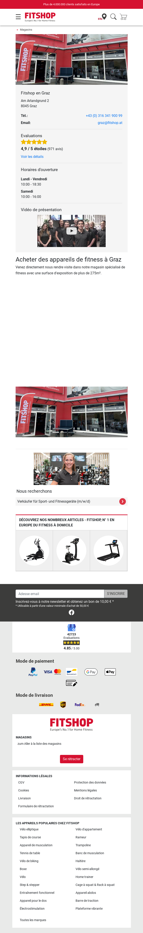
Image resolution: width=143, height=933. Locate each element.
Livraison (24, 798)
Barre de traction (87, 901)
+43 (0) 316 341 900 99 (104, 116)
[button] (21, 411)
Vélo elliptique (29, 829)
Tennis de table (30, 853)
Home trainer (84, 877)
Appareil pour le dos (33, 901)
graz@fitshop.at (110, 123)
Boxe (23, 869)
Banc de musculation (90, 853)
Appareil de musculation (36, 845)
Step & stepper (30, 885)
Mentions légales (85, 790)
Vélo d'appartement (89, 829)
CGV (21, 782)
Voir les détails (32, 157)
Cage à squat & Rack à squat (95, 885)
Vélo (23, 877)
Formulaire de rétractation (36, 806)
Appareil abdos (86, 893)
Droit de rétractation (87, 798)
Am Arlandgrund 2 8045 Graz (35, 103)
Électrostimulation (32, 909)
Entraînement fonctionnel (37, 893)
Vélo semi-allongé (87, 869)
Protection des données (90, 782)
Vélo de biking (29, 861)
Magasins (26, 29)
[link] (71, 613)
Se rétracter (71, 759)
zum (39, 744)
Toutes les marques (33, 920)
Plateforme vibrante (89, 909)
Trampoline (83, 845)
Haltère (80, 861)
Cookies (23, 790)
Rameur (81, 837)
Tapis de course (30, 837)
